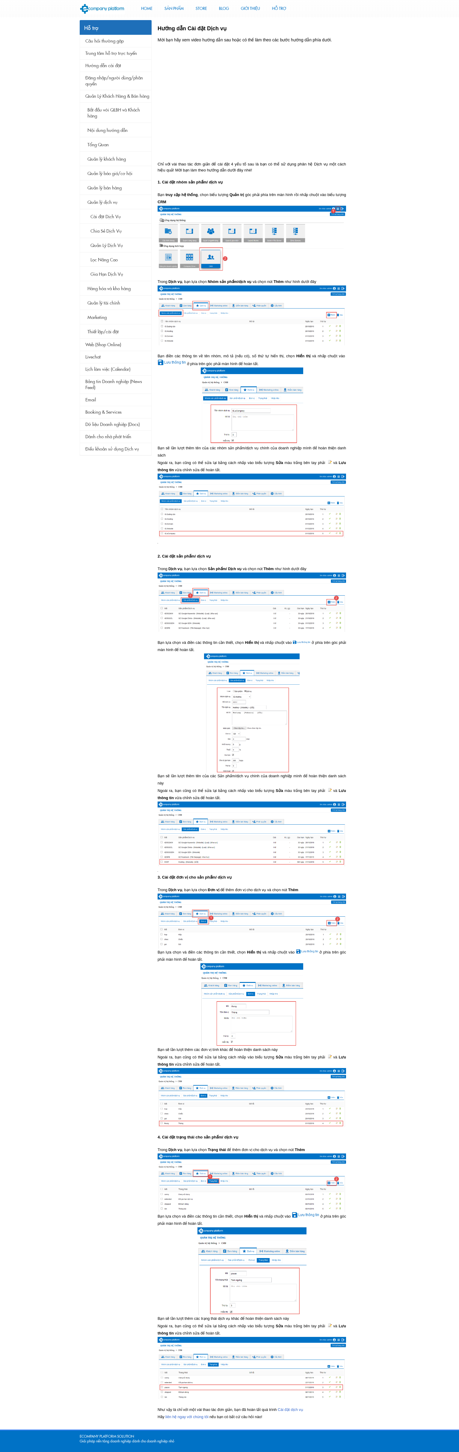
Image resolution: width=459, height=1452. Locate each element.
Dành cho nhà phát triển (108, 437)
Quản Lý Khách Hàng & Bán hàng (117, 96)
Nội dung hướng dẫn (107, 130)
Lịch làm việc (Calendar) (107, 369)
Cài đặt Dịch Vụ (105, 217)
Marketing (97, 317)
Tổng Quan (98, 145)
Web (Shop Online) (103, 345)
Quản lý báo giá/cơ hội (109, 174)
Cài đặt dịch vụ (290, 1410)
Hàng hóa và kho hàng (109, 289)
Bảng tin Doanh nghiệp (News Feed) (113, 385)
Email (90, 400)
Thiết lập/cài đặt (103, 332)
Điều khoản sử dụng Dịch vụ (112, 449)
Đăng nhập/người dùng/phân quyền (114, 81)
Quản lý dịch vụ (102, 202)
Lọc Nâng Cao (104, 260)
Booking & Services (103, 412)
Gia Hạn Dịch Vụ (106, 274)
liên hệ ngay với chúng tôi (187, 1417)
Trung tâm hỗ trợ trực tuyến (111, 53)
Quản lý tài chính (103, 303)
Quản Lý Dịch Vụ (106, 245)
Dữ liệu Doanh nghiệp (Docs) (112, 424)
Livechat (93, 357)
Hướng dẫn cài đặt (103, 66)
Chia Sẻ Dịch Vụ (106, 231)
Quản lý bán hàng (104, 188)
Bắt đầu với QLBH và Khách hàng (113, 113)
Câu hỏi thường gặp (104, 41)
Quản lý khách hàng (106, 159)
